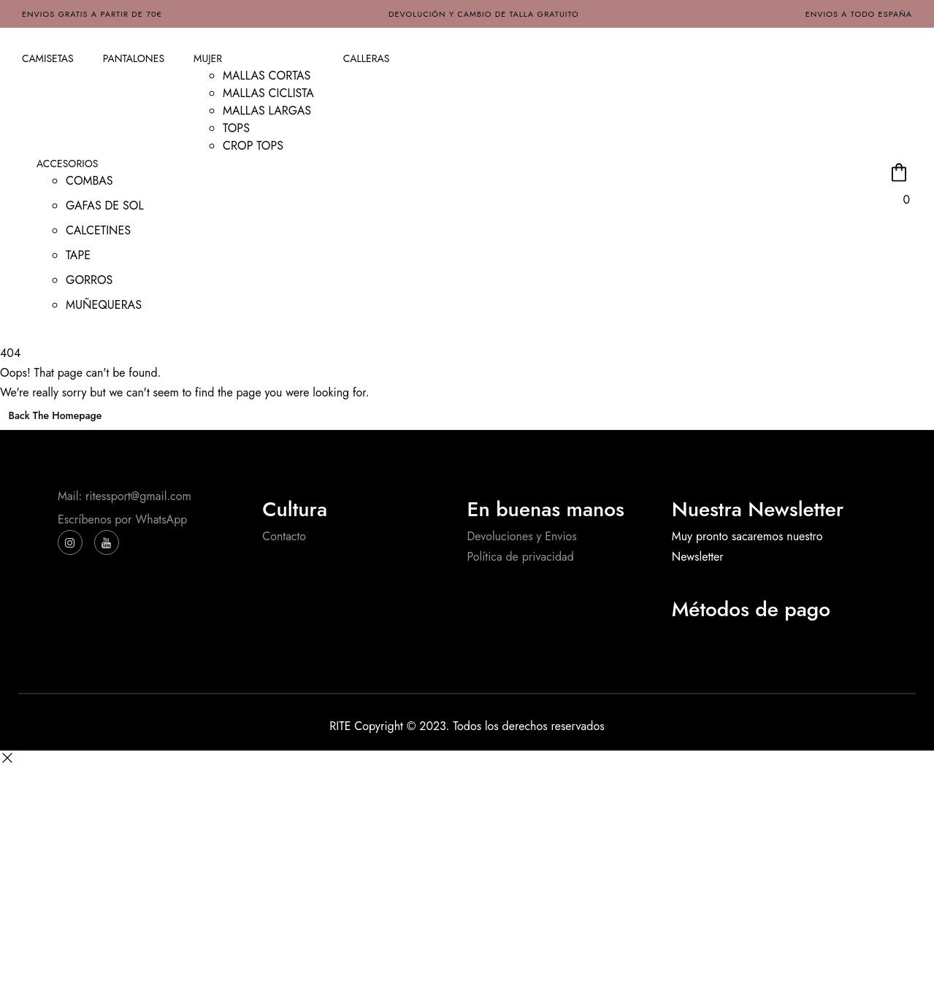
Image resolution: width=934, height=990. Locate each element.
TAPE (78, 255)
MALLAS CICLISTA (268, 93)
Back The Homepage (55, 415)
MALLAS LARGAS (267, 110)
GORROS (89, 280)
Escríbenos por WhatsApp (122, 519)
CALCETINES (98, 230)
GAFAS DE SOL (105, 205)
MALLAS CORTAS (266, 75)
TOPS (236, 128)
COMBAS (89, 180)
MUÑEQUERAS (104, 304)
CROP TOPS (253, 145)
